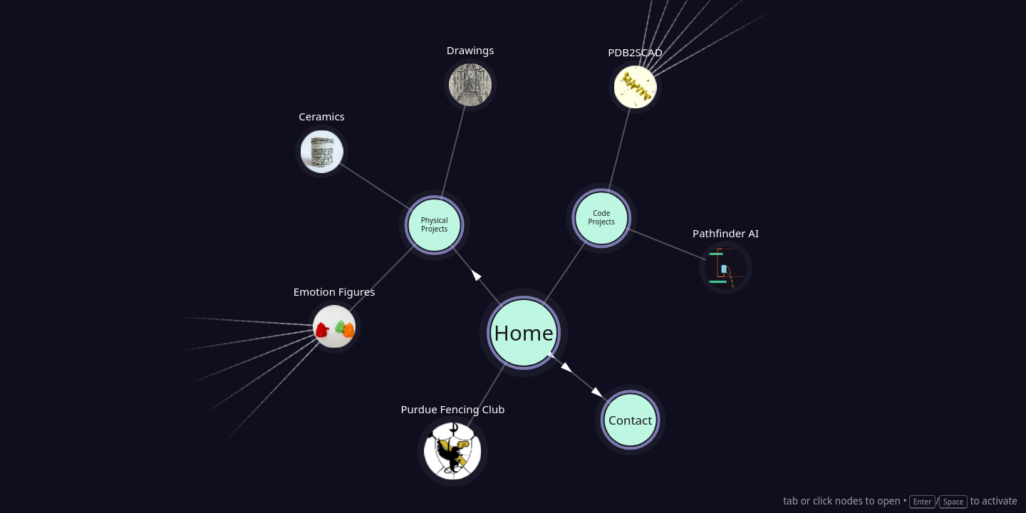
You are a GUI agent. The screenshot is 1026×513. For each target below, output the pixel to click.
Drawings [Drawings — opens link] (470, 85)
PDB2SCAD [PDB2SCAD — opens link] (635, 87)
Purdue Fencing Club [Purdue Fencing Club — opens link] (453, 451)
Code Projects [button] (602, 218)
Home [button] (523, 332)
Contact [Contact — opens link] (630, 419)
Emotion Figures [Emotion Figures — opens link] (334, 326)
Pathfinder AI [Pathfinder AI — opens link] (726, 267)
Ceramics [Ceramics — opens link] (322, 150)
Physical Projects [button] (433, 225)
